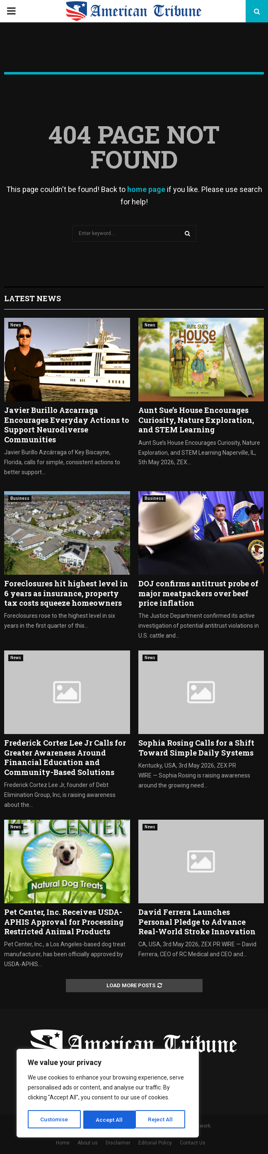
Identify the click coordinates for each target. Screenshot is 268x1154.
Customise (54, 1119)
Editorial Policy (155, 1143)
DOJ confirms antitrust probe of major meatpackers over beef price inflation (198, 593)
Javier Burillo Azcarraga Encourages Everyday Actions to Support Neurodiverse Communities (66, 424)
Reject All (109, 1119)
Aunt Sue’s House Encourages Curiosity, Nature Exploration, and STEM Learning (196, 419)
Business (19, 498)
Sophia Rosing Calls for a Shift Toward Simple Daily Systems (196, 747)
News (15, 325)
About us (87, 1143)
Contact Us (192, 1143)
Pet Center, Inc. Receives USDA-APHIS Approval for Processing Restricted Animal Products (63, 921)
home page (146, 189)
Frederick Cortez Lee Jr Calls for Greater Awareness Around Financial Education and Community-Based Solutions (65, 757)
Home (63, 1143)
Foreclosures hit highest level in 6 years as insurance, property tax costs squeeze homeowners (66, 593)
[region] (108, 1094)
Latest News (32, 298)
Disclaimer (118, 1143)
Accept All (162, 1119)
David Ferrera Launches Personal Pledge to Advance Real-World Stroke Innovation (197, 921)
